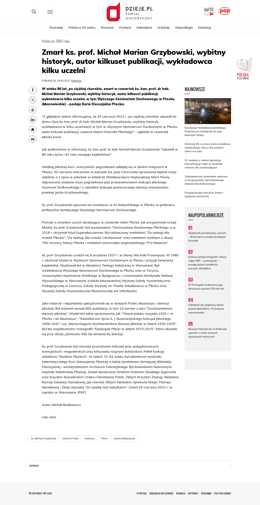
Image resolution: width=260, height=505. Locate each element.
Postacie (125, 28)
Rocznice (107, 28)
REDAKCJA (180, 493)
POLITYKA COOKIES (222, 493)
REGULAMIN (206, 493)
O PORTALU (142, 493)
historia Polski (70, 438)
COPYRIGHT (193, 493)
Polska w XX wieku (81, 28)
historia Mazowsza (124, 438)
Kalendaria (144, 28)
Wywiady (56, 28)
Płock (104, 438)
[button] (230, 466)
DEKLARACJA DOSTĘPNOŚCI (161, 493)
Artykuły (163, 28)
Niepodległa (184, 28)
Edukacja (204, 28)
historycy (90, 438)
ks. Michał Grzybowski (43, 438)
